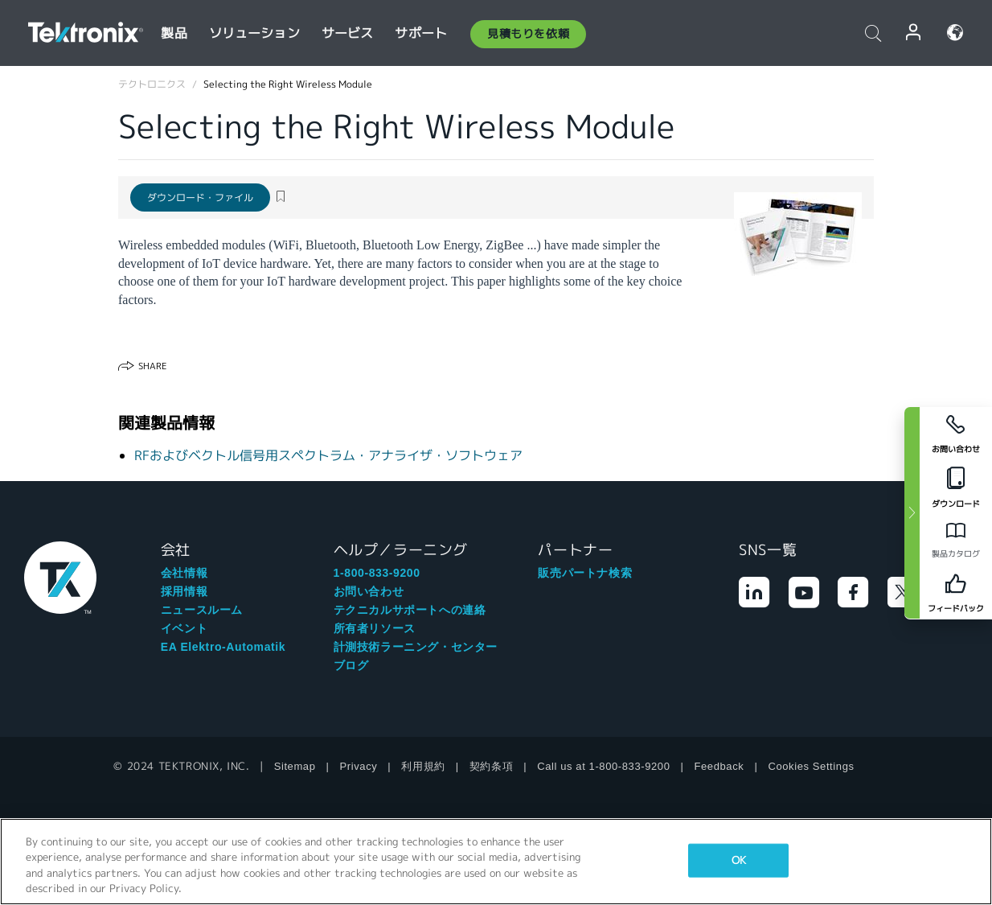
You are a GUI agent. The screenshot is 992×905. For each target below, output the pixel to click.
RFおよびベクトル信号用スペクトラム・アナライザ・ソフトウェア (328, 455)
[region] (496, 861)
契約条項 (491, 766)
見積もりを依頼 (528, 34)
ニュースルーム (202, 609)
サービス (348, 33)
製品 (174, 33)
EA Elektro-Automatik (223, 646)
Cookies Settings (811, 766)
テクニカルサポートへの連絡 (410, 609)
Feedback (719, 766)
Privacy (359, 766)
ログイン (914, 32)
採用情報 (184, 591)
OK (739, 860)
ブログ (351, 665)
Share (152, 366)
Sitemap (295, 766)
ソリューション (254, 33)
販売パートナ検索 (585, 572)
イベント (184, 628)
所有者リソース (375, 628)
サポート (421, 33)
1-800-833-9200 (377, 572)
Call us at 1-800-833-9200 (603, 766)
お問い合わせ (369, 591)
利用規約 (423, 766)
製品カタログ (956, 554)
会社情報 (184, 572)
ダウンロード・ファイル (200, 197)
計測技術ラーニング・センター (416, 646)
